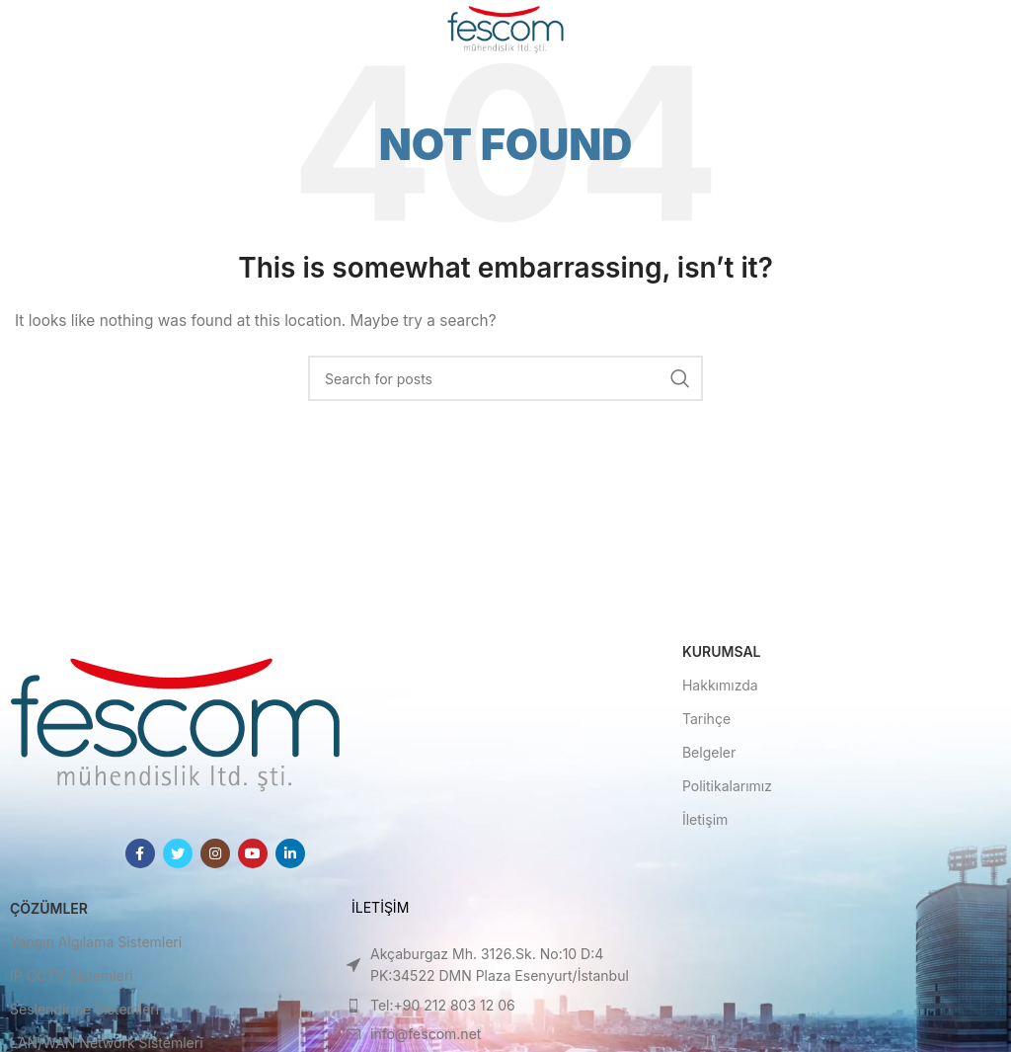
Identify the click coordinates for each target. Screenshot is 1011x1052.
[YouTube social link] (253, 853)
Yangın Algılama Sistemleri (96, 941)
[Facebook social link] (140, 853)
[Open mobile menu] (47, 29)
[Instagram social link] (215, 853)
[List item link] (505, 965)
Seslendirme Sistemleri (84, 1009)
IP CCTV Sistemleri (71, 975)
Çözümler (49, 908)
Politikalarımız (727, 785)
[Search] (505, 378)
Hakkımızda (720, 685)
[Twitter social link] (178, 853)
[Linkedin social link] (290, 853)
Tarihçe (706, 718)
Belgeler (709, 752)
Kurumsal (721, 651)
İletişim (705, 819)
